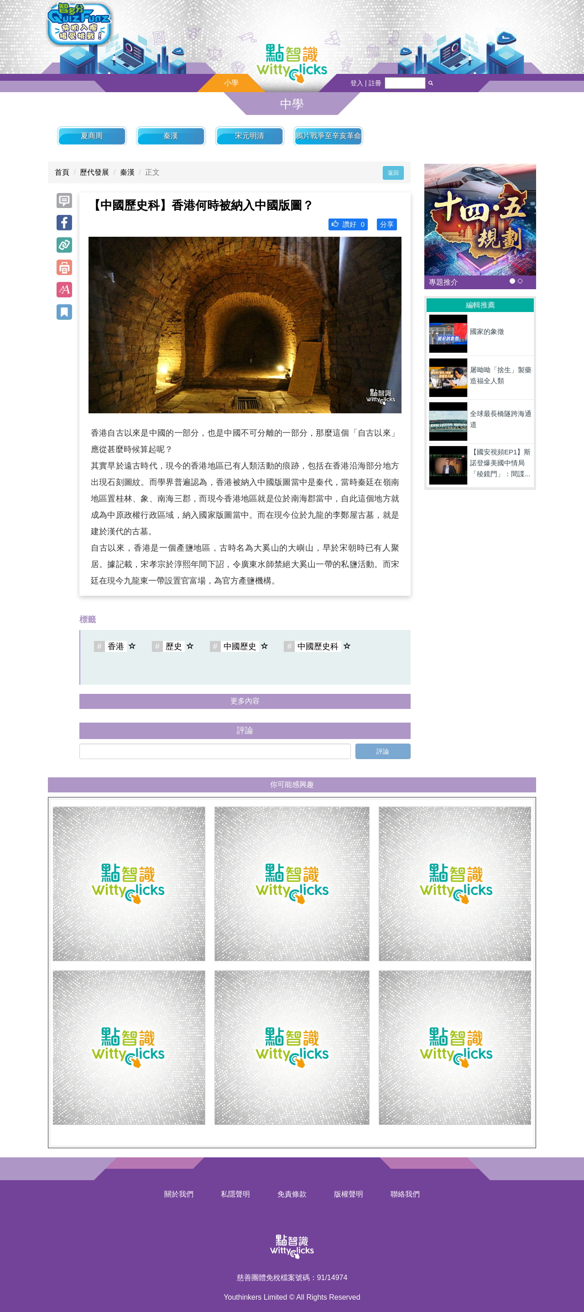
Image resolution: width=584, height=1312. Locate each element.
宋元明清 (249, 136)
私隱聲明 (235, 1194)
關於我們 (178, 1194)
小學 (231, 83)
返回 (393, 173)
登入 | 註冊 (365, 83)
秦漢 (170, 136)
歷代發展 (94, 172)
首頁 (62, 172)
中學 (292, 104)
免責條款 (292, 1194)
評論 (382, 751)
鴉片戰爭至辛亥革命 (328, 136)
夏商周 (92, 136)
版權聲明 (348, 1194)
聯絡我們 (405, 1194)
